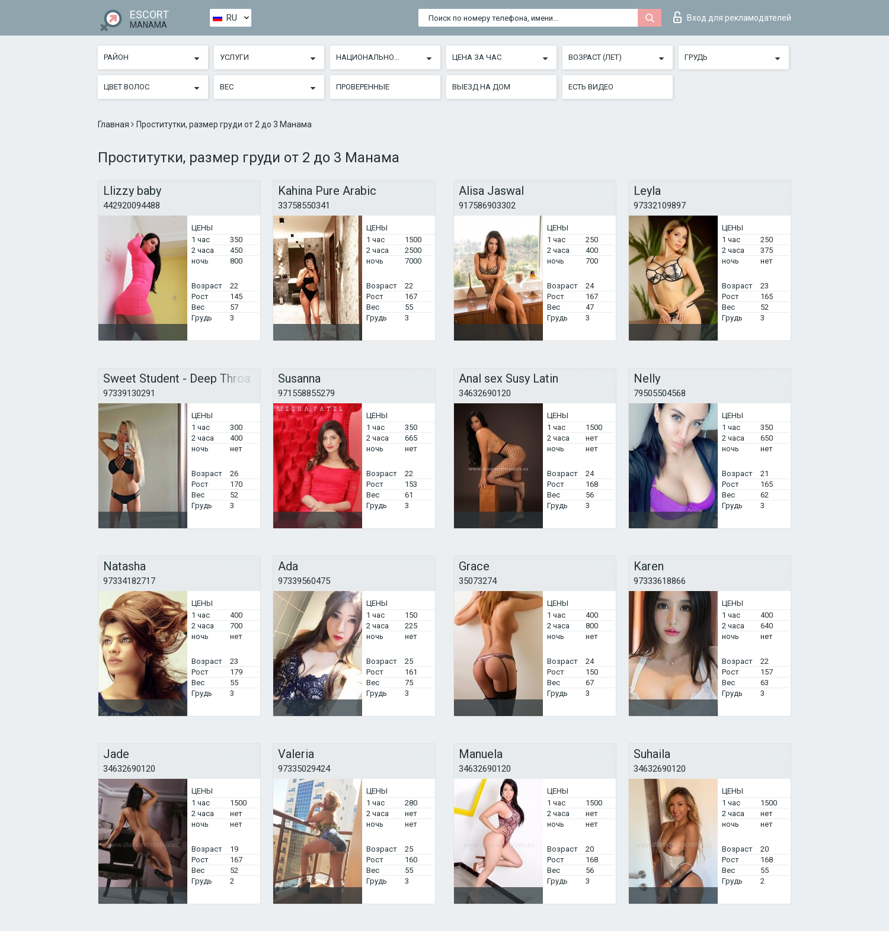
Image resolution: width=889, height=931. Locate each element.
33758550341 (304, 205)
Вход (732, 17)
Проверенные (362, 86)
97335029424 (304, 768)
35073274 (478, 581)
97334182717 (129, 581)
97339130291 (129, 393)
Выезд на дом (481, 86)
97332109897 (660, 205)
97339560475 (304, 581)
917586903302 (487, 205)
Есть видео (590, 86)
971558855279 (306, 393)
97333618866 (660, 581)
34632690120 (485, 393)
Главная (114, 124)
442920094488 (131, 205)
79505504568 (660, 393)
